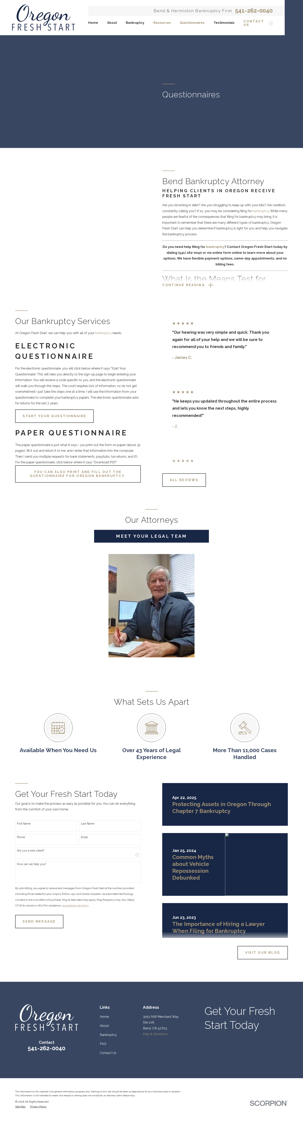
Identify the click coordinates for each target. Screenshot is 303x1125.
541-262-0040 (254, 11)
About (104, 1026)
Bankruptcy (108, 1035)
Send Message (34, 921)
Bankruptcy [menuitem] (135, 23)
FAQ (103, 1044)
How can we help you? (26, 864)
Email (79, 837)
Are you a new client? (25, 850)
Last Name (82, 823)
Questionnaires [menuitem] (192, 23)
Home (104, 1017)
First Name (19, 823)
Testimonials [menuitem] (224, 23)
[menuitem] (20, 1106)
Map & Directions (155, 1034)
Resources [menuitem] (162, 23)
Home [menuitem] (93, 23)
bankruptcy (266, 211)
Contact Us (108, 1053)
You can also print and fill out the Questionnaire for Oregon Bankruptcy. (73, 474)
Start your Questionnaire (49, 416)
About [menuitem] (112, 23)
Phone (16, 837)
